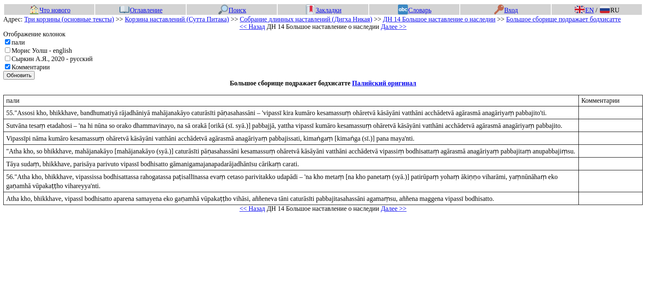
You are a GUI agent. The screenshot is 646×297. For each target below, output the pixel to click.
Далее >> (393, 26)
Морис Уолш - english (42, 50)
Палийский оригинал (384, 83)
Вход (506, 10)
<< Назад (252, 26)
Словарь (414, 10)
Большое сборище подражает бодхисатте (563, 19)
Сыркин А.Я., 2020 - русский (52, 58)
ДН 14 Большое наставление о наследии (439, 19)
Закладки (323, 10)
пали (18, 42)
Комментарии (31, 67)
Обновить (19, 75)
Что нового (49, 10)
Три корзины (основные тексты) (69, 19)
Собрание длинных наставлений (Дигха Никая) (306, 19)
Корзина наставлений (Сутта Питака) (177, 19)
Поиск (232, 10)
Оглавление (140, 10)
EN (584, 10)
